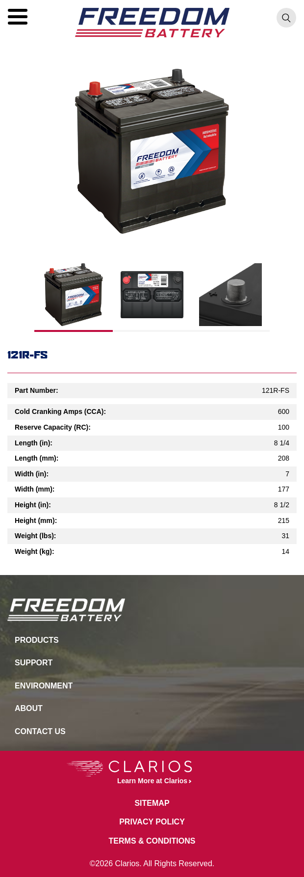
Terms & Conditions (152, 841)
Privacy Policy (152, 822)
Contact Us (40, 731)
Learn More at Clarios (127, 773)
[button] (17, 17)
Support (33, 662)
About (29, 708)
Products (37, 640)
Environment (44, 686)
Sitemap (151, 803)
